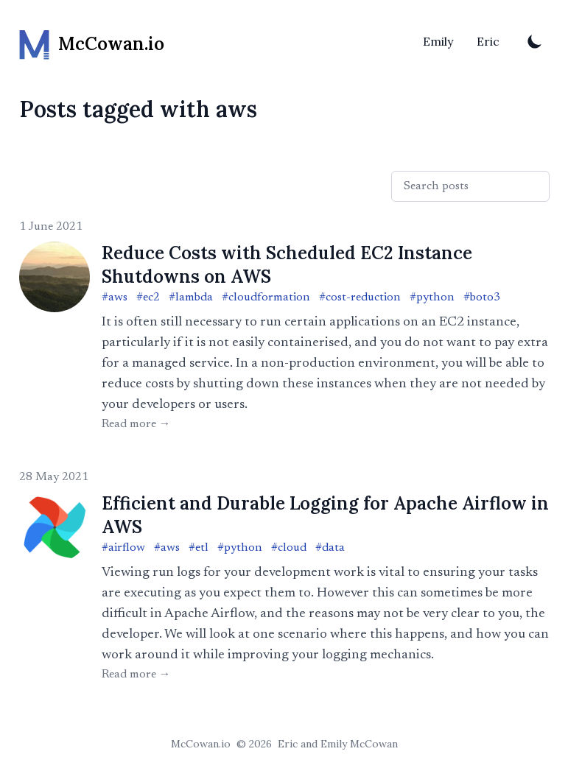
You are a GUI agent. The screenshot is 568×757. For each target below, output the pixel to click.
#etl (198, 548)
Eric (488, 41)
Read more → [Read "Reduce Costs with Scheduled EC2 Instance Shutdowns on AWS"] (136, 424)
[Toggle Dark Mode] (535, 41)
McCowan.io (201, 743)
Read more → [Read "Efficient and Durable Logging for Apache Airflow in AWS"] (136, 674)
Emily (438, 41)
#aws (114, 297)
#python (432, 297)
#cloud (288, 548)
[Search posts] (470, 186)
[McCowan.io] (91, 41)
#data (330, 548)
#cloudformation (266, 297)
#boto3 (481, 297)
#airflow (123, 548)
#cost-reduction (360, 297)
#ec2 (148, 297)
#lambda (191, 297)
